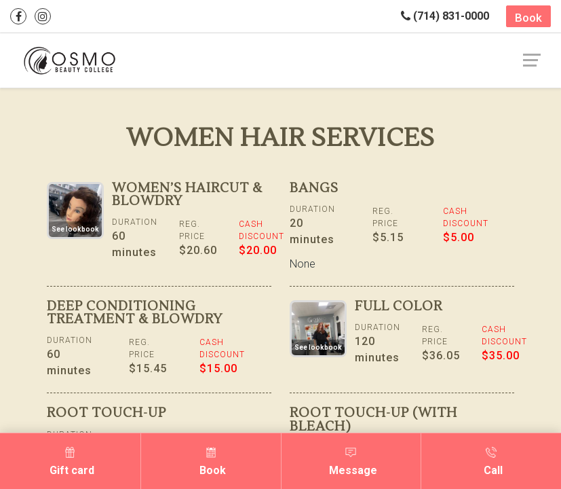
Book (528, 17)
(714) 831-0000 (445, 16)
